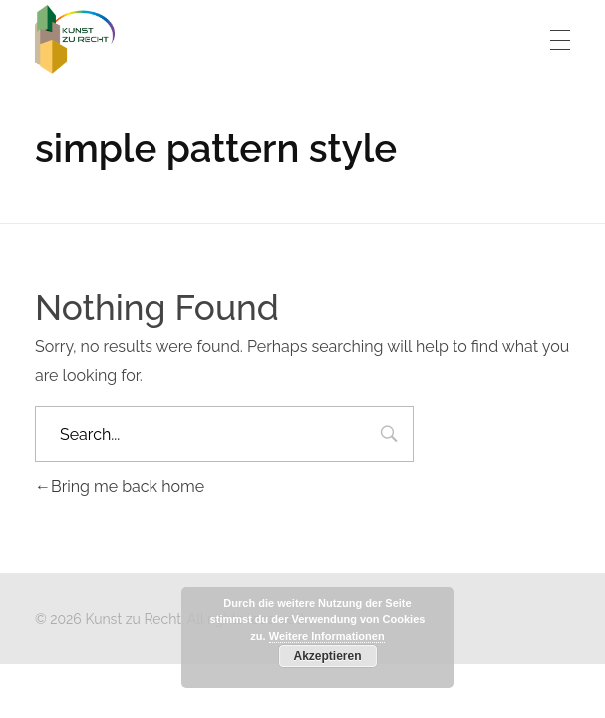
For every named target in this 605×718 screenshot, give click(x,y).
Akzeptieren (327, 656)
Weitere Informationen (327, 636)
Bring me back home (119, 486)
